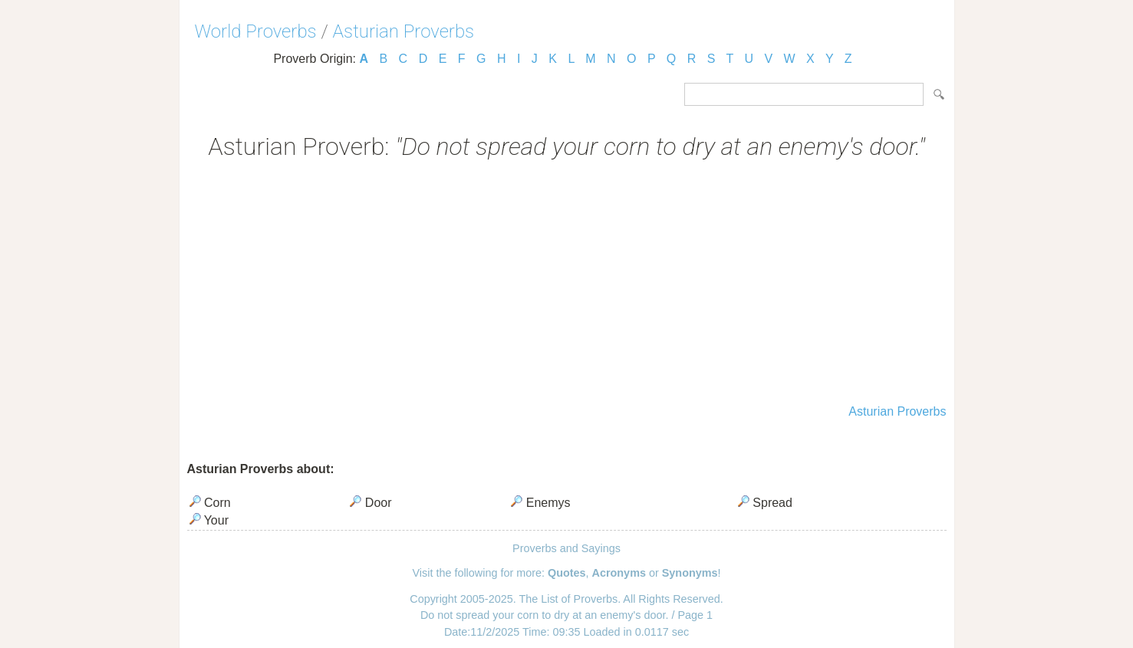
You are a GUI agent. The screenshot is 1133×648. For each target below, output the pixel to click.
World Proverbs (256, 31)
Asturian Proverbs (404, 31)
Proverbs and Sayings (566, 548)
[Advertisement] (567, 283)
